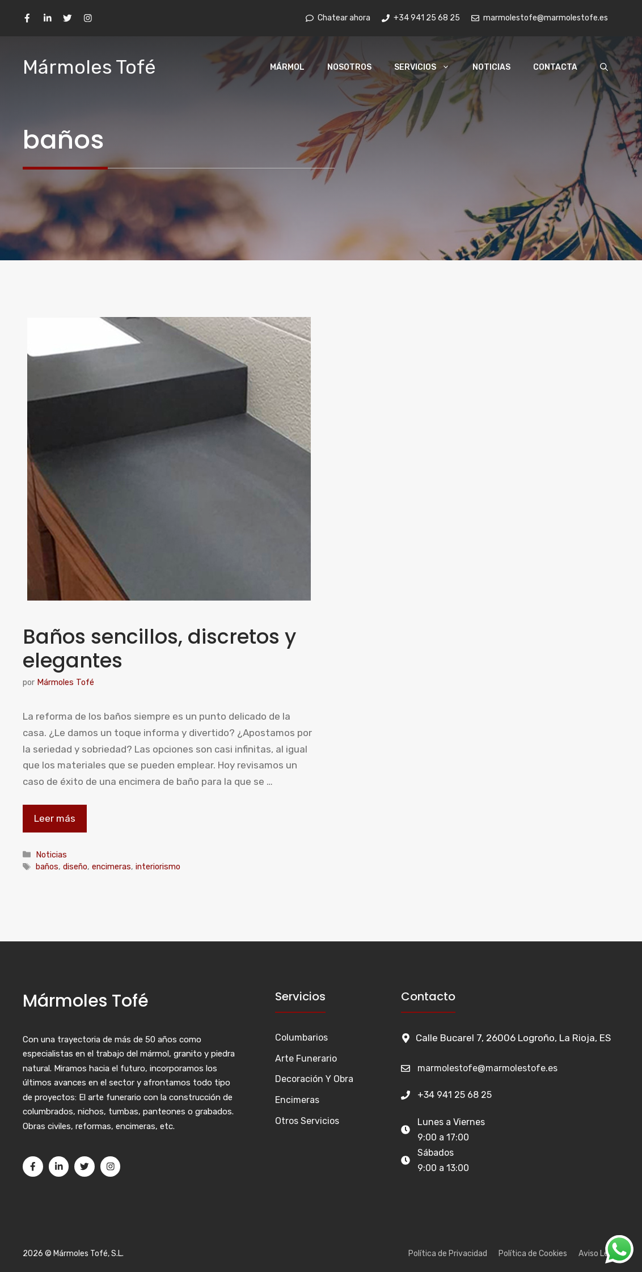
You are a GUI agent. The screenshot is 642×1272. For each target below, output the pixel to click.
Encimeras (297, 1099)
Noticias (491, 67)
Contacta (555, 67)
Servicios (427, 67)
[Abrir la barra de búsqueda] (604, 67)
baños (47, 866)
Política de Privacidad (447, 1253)
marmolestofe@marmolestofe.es (487, 1068)
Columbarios (301, 1037)
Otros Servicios (307, 1120)
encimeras (111, 866)
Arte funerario (306, 1058)
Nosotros (349, 67)
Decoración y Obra (314, 1079)
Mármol (287, 67)
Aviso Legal (598, 1253)
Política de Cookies (533, 1253)
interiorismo (158, 866)
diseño (75, 866)
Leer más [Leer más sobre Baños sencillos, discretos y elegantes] (54, 818)
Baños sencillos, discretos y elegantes (159, 648)
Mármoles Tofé (89, 67)
